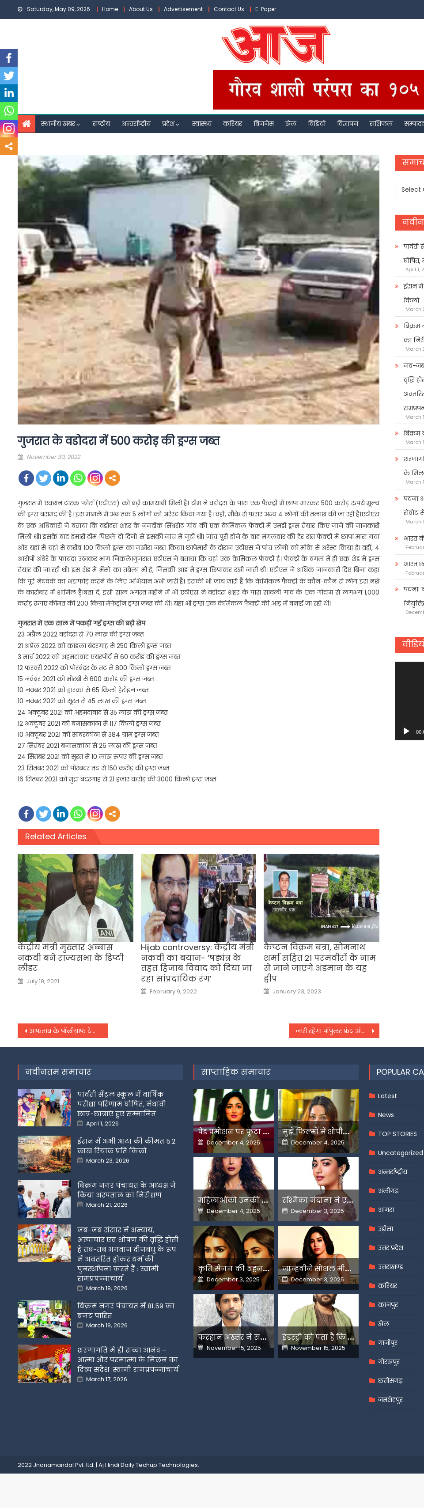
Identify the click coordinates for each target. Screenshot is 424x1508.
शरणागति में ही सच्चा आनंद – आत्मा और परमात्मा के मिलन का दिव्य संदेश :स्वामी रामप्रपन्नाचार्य (127, 1359)
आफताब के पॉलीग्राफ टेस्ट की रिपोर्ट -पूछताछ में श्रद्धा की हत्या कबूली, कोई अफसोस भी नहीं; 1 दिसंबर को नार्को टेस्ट (68, 1031)
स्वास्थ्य (202, 123)
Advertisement (183, 9)
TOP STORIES (397, 1133)
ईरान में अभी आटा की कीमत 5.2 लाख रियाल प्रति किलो (126, 1146)
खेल (290, 123)
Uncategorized (400, 1152)
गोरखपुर (389, 1361)
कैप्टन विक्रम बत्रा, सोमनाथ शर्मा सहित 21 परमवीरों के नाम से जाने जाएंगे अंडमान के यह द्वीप (320, 963)
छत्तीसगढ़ (390, 1380)
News (386, 1114)
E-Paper (265, 9)
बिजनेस (264, 123)
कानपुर (388, 1304)
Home (110, 9)
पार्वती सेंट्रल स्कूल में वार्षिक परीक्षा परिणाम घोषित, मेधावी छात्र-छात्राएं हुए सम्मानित (121, 1104)
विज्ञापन (347, 123)
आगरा (386, 1209)
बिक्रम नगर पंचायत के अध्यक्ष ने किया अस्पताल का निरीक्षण (126, 1190)
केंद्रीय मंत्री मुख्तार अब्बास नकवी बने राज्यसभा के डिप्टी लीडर (71, 957)
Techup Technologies (167, 1465)
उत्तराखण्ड (390, 1266)
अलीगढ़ (388, 1190)
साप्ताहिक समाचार (236, 1071)
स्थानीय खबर (58, 123)
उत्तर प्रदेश (390, 1247)
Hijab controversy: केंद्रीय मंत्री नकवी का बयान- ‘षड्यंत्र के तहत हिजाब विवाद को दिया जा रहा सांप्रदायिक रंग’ (197, 963)
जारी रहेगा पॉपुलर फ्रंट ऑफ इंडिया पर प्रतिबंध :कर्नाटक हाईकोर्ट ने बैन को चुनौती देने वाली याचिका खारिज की (337, 1031)
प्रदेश (168, 123)
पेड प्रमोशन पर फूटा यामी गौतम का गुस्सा (265, 1132)
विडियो (317, 123)
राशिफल (381, 123)
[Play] (406, 731)
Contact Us (229, 9)
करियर (232, 123)
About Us (141, 9)
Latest (387, 1095)
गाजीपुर (388, 1342)
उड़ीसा (385, 1228)
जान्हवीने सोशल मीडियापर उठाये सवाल (346, 1269)
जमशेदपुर (390, 1399)
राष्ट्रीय (101, 123)
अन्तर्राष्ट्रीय (136, 123)
